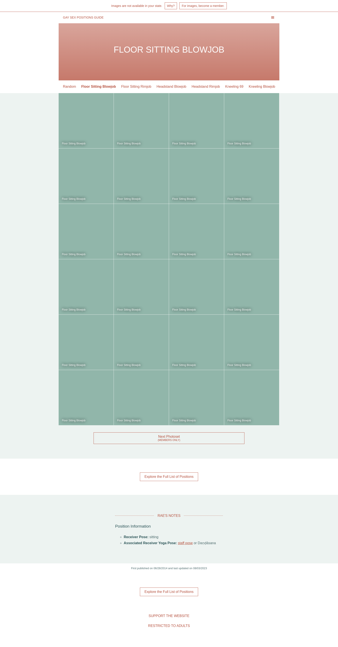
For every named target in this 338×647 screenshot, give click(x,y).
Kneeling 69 (234, 86)
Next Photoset (169, 436)
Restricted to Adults (169, 626)
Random (69, 86)
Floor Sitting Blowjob (98, 86)
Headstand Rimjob (206, 86)
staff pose (185, 543)
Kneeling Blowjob (262, 86)
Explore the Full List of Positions (169, 476)
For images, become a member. (203, 6)
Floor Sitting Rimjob (136, 86)
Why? (171, 6)
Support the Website (169, 616)
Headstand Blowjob (171, 86)
